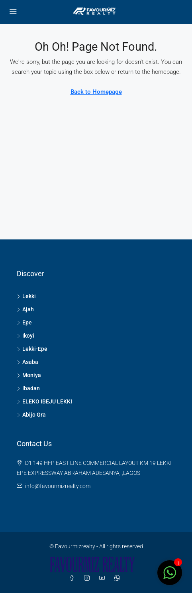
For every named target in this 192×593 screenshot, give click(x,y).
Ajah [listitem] (25, 309)
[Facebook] (73, 578)
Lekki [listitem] (26, 296)
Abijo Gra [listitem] (31, 414)
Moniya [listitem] (29, 375)
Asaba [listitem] (27, 362)
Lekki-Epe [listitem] (32, 349)
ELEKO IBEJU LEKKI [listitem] (44, 401)
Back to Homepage (96, 91)
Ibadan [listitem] (28, 388)
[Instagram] (88, 578)
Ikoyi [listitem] (25, 335)
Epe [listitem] (24, 322)
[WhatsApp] (118, 578)
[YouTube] (103, 578)
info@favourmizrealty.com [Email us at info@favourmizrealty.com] (57, 486)
